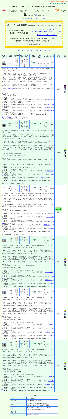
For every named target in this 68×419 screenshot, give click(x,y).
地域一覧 (47, 50)
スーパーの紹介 (50, 99)
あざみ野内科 (49, 171)
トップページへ (40, 18)
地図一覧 (38, 50)
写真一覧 (29, 50)
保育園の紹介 (48, 107)
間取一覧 (20, 50)
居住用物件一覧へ (28, 18)
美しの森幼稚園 (9, 88)
